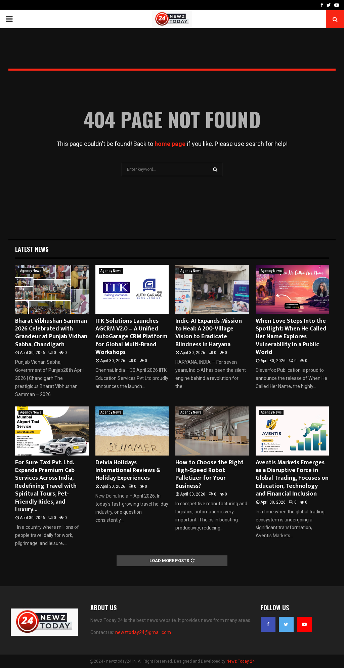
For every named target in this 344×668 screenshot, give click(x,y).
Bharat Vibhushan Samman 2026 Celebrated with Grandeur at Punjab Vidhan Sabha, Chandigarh (51, 333)
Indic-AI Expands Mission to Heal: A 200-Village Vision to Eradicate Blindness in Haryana (208, 333)
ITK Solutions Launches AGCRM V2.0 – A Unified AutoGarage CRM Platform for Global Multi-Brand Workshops (131, 337)
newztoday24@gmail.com (143, 632)
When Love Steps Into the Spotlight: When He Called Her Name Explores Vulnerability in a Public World (291, 337)
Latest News (31, 249)
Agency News (30, 271)
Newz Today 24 (240, 661)
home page (170, 143)
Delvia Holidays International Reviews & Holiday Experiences (128, 470)
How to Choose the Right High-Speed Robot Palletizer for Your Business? (209, 474)
